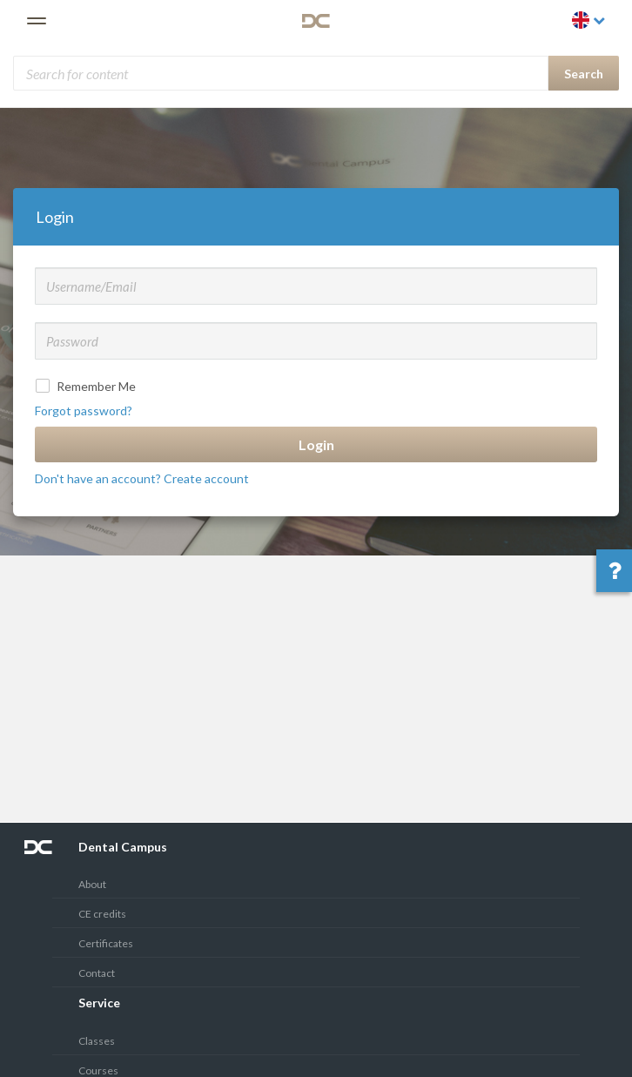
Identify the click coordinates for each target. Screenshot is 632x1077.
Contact (96, 972)
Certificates (105, 943)
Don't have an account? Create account (142, 478)
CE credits (102, 913)
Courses (98, 1070)
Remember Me (87, 386)
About (92, 884)
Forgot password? (83, 410)
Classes (96, 1040)
